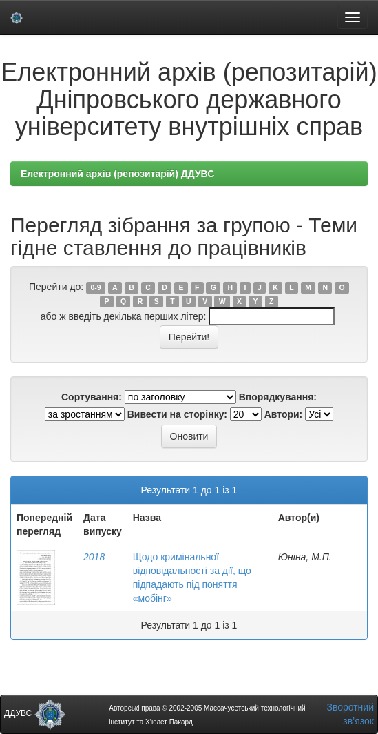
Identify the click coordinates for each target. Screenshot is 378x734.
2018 (94, 556)
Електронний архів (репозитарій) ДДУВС (117, 173)
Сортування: (91, 396)
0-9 (95, 287)
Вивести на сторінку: (177, 414)
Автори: (283, 414)
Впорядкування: (278, 396)
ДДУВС (34, 713)
